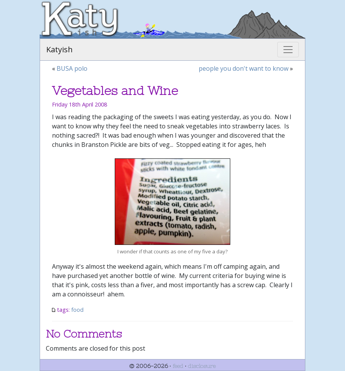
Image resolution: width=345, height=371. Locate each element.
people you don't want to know (243, 68)
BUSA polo (72, 68)
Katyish (59, 49)
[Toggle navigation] (288, 49)
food (77, 309)
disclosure (202, 366)
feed (177, 366)
